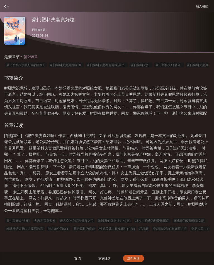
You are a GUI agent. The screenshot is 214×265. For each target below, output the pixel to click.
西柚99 (37, 30)
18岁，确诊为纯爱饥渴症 (152, 220)
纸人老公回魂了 (58, 228)
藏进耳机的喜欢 (84, 228)
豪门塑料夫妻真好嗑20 (66, 65)
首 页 (77, 258)
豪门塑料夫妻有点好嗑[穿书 (106, 65)
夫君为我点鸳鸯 (44, 220)
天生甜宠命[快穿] (18, 220)
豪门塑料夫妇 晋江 (169, 65)
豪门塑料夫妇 (141, 65)
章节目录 (104, 258)
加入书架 (203, 6)
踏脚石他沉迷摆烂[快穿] (114, 220)
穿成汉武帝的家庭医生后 (170, 228)
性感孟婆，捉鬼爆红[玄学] (117, 228)
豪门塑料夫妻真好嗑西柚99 (25, 65)
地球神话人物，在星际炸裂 (24, 228)
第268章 (31, 57)
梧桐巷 (144, 228)
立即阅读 (133, 258)
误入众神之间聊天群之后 (77, 220)
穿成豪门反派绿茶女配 (189, 220)
